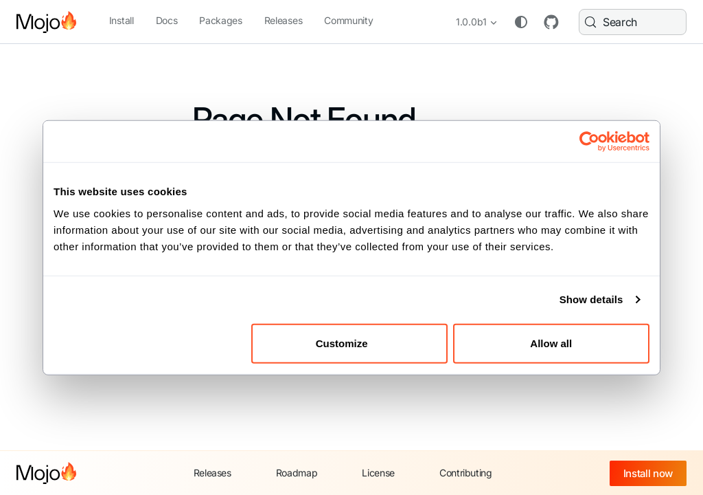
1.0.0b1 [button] (468, 22)
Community (348, 20)
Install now (648, 473)
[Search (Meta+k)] (631, 22)
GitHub (548, 22)
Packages (220, 20)
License (378, 472)
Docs (167, 20)
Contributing (465, 472)
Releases (283, 20)
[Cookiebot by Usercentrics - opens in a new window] (589, 141)
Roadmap (297, 472)
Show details (591, 299)
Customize (350, 343)
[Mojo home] (46, 473)
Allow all (551, 343)
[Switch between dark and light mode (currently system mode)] (518, 22)
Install (121, 20)
